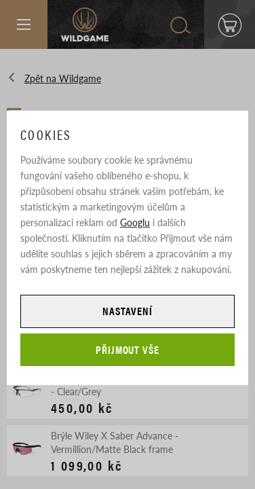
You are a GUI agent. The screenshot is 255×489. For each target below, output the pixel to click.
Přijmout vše (128, 349)
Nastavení (127, 311)
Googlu (135, 222)
